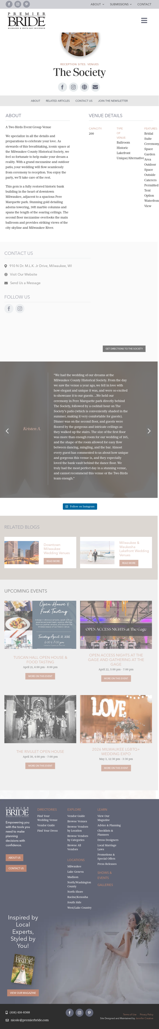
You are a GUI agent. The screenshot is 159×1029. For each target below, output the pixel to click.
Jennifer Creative (144, 1018)
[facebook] (9, 4)
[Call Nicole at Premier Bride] (18, 1012)
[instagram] (17, 4)
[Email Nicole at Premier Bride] (27, 1020)
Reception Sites (73, 64)
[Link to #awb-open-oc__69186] (94, 87)
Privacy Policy (146, 1014)
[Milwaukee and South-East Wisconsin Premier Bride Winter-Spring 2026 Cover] (24, 956)
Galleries (105, 885)
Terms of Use (129, 1014)
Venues (93, 64)
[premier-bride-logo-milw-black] (26, 14)
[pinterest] (26, 4)
